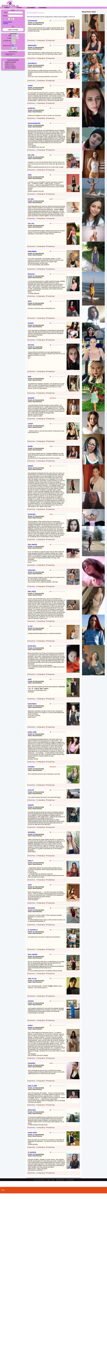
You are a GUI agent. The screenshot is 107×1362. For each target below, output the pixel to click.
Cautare (19, 7)
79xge (30, 175)
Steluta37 (31, 805)
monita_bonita (32, 1132)
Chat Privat (31, 40)
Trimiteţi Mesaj (40, 40)
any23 (30, 884)
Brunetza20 (31, 908)
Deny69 (30, 446)
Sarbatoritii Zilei (8, 54)
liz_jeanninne (32, 1152)
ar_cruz (30, 626)
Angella (30, 85)
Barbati (7, 7)
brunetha (30, 323)
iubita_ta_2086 (32, 1085)
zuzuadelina (31, 1063)
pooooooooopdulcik (34, 123)
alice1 (29, 301)
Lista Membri (31, 7)
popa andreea (32, 703)
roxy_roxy (31, 223)
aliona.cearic (32, 1110)
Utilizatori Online (9, 53)
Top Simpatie (42, 7)
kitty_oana (31, 155)
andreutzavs (31, 570)
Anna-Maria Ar (32, 63)
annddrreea (31, 108)
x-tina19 (30, 423)
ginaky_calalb (32, 732)
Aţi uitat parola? (7, 22)
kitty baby (31, 345)
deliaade (30, 466)
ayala (29, 376)
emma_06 (31, 790)
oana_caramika (32, 954)
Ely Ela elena (32, 646)
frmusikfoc (31, 766)
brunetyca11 (32, 514)
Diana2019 (31, 398)
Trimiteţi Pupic (50, 40)
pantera (30, 1025)
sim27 (30, 679)
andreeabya (31, 832)
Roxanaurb (31, 274)
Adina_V (30, 860)
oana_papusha (32, 544)
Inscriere (5, 23)
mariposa (31, 1001)
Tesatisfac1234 (32, 20)
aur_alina (31, 199)
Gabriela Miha (32, 45)
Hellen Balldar (32, 251)
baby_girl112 (32, 591)
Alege (2, 1190)
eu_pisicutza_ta (33, 929)
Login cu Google (13, 29)
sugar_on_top (32, 978)
